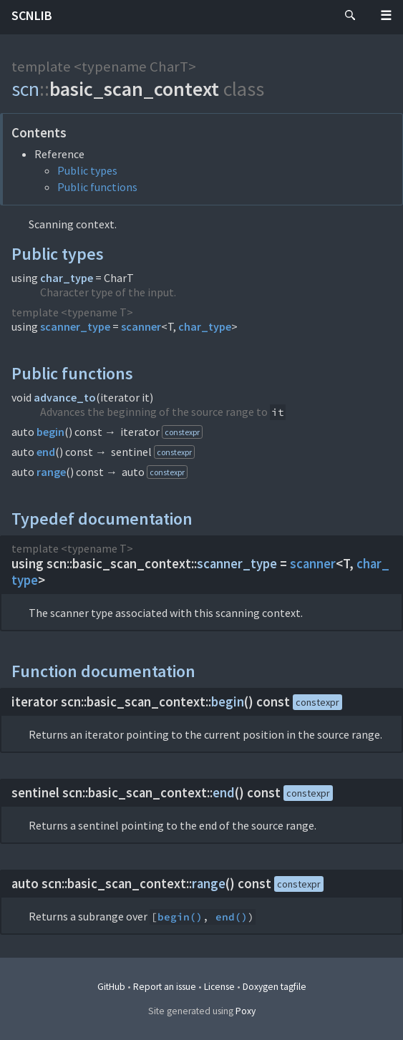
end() (231, 916)
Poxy (246, 1011)
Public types (87, 170)
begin (50, 431)
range (51, 472)
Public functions (97, 187)
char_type (66, 278)
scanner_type (75, 326)
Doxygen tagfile (274, 987)
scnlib (31, 15)
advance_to (65, 397)
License (219, 987)
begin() (180, 916)
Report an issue (164, 987)
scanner (141, 326)
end (46, 451)
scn (25, 89)
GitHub (111, 987)
